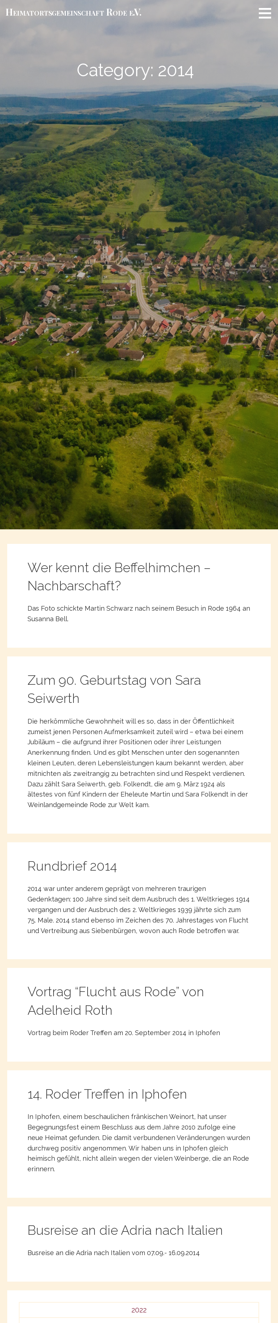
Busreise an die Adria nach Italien (125, 1230)
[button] (267, 13)
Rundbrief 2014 (72, 866)
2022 (139, 1310)
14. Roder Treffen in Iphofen (107, 1094)
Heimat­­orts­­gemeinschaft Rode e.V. (73, 11)
